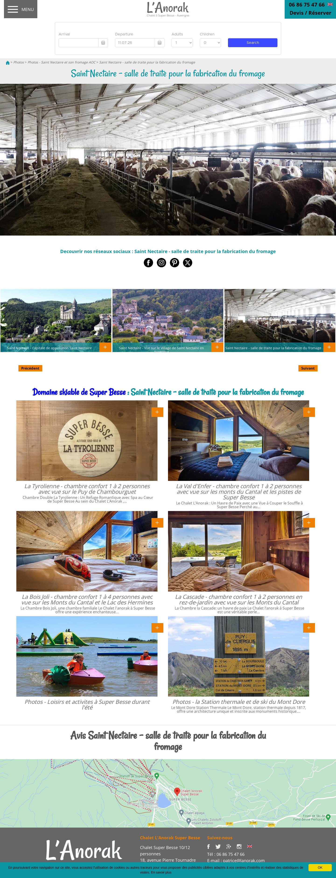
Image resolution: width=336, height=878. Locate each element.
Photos (18, 62)
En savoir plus (161, 872)
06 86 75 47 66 (307, 4)
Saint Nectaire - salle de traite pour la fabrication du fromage (147, 62)
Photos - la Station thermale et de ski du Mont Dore (238, 701)
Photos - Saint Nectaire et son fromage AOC (61, 62)
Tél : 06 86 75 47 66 (226, 854)
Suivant (308, 368)
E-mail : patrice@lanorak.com (236, 860)
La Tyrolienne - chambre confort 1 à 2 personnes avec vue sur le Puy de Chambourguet (87, 488)
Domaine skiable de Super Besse (79, 392)
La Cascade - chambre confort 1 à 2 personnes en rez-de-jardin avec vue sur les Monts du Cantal (238, 599)
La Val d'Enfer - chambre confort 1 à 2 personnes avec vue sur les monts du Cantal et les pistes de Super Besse (238, 491)
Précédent (30, 368)
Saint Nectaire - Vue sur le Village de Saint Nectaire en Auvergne (161, 350)
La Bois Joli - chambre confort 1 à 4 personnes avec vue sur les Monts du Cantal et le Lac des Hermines (87, 599)
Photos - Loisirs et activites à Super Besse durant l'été (87, 704)
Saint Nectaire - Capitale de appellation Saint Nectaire (49, 348)
